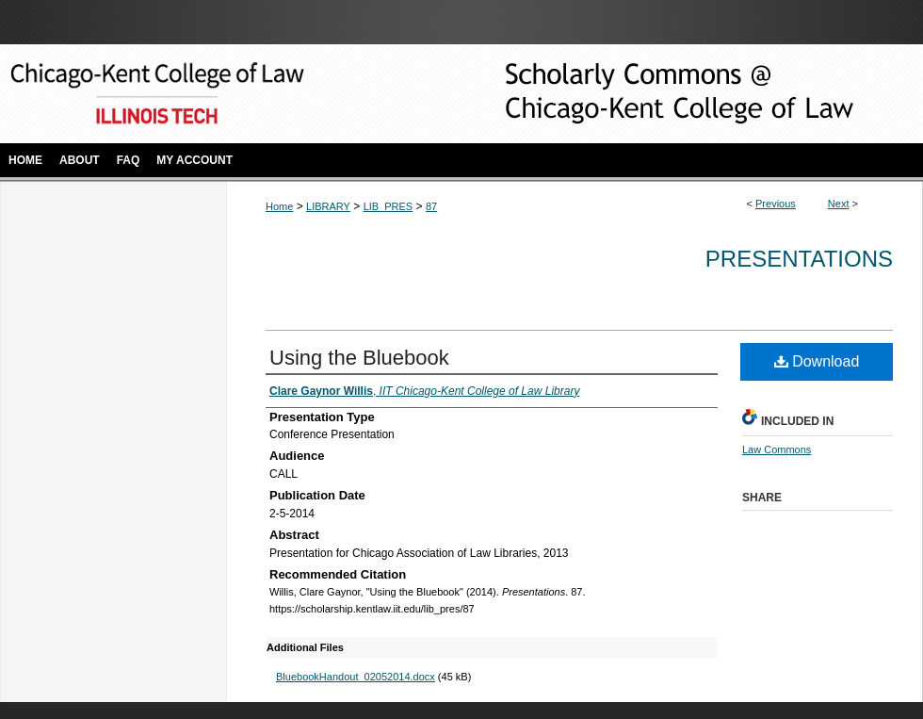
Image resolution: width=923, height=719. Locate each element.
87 (431, 206)
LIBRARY (328, 206)
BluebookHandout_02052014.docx (355, 676)
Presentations (799, 258)
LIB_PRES (388, 206)
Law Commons (776, 449)
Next (839, 203)
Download (817, 361)
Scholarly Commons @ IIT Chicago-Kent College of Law (650, 93)
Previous (775, 203)
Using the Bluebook (359, 357)
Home (279, 206)
